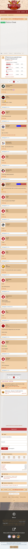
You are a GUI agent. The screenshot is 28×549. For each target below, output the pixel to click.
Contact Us (4, 497)
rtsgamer (8, 224)
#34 (26, 272)
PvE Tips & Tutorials (15, 386)
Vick (7, 325)
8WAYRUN (20, 425)
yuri (6, 265)
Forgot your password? (5, 446)
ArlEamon (8, 358)
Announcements (7, 478)
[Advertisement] (14, 38)
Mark (7, 210)
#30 (26, 216)
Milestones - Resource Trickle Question (14, 391)
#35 (26, 288)
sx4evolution (8, 279)
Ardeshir (6, 386)
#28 (26, 191)
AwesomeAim (9, 169)
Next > (18, 81)
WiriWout (8, 125)
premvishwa (24, 469)
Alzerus (6, 392)
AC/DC (7, 96)
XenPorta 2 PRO (8, 425)
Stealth (7, 237)
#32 (26, 244)
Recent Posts (10, 15)
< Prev (9, 81)
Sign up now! (14, 429)
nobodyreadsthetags (17, 53)
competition (5, 53)
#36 (26, 304)
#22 (26, 104)
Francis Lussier (9, 85)
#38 (26, 334)
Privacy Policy (23, 497)
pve (23, 53)
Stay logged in (11, 448)
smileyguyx (4, 107)
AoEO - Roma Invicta (13, 493)
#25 (26, 148)
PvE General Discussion (16, 392)
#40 (26, 367)
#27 (26, 176)
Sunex (7, 156)
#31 (26, 230)
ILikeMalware (9, 296)
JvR (6, 311)
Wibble (7, 341)
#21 (26, 92)
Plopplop (8, 111)
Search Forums (4, 15)
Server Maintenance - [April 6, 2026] (10, 476)
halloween (10, 53)
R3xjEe (7, 196)
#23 (26, 118)
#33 (26, 258)
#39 (26, 351)
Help (9, 497)
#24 (26, 135)
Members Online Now (8, 483)
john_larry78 (8, 142)
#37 (26, 317)
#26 (26, 162)
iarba (7, 251)
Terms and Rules (15, 497)
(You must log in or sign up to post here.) (14, 374)
